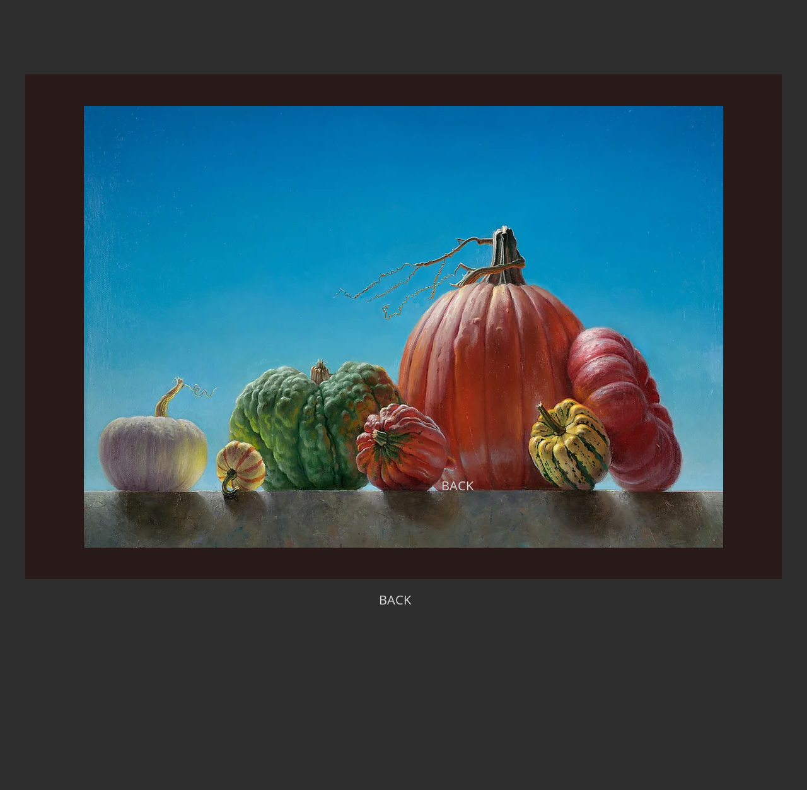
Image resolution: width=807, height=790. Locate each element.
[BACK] (457, 485)
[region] (403, 326)
